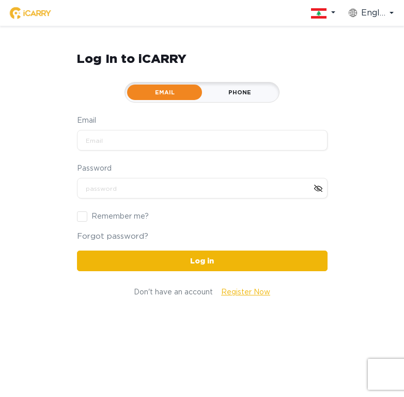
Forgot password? (112, 236)
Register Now (245, 292)
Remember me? (120, 216)
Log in (202, 261)
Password (94, 168)
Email (86, 120)
